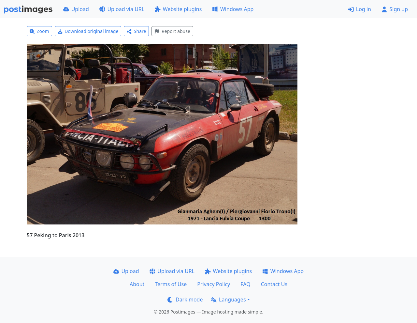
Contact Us (274, 284)
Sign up (394, 9)
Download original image (88, 31)
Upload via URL (121, 9)
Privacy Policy (213, 284)
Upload (76, 9)
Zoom (39, 31)
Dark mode (185, 299)
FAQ (245, 284)
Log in (359, 9)
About (137, 284)
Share (136, 31)
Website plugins (178, 9)
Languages (228, 299)
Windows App (232, 9)
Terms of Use (171, 284)
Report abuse (172, 31)
